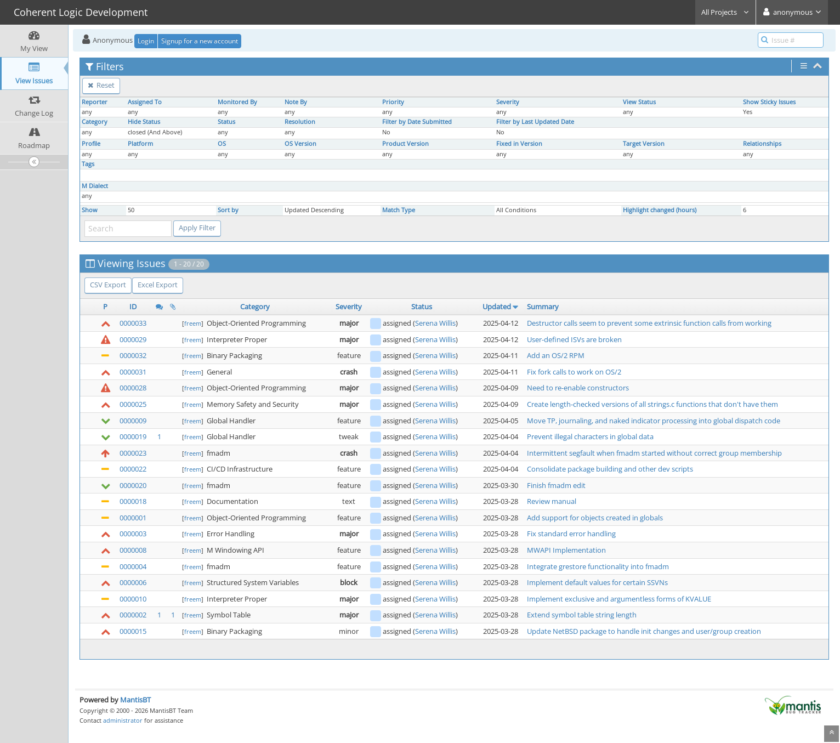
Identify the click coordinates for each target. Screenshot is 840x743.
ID (133, 306)
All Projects (725, 12)
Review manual (551, 501)
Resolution (300, 122)
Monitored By (237, 102)
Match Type (398, 210)
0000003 (133, 533)
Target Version (644, 144)
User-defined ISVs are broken (574, 339)
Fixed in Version (519, 144)
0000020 (133, 485)
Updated (497, 306)
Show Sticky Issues (769, 102)
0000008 (133, 550)
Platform (140, 144)
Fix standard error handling (571, 533)
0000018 (133, 501)
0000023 (133, 453)
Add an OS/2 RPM (555, 355)
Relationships (762, 144)
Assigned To (145, 102)
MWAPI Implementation (566, 550)
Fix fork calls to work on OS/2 (574, 372)
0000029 (133, 339)
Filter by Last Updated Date (535, 122)
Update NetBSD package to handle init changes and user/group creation (644, 631)
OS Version (300, 144)
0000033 (133, 323)
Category (94, 122)
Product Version (405, 144)
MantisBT (135, 700)
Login (146, 41)
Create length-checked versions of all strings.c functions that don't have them (652, 404)
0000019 (133, 436)
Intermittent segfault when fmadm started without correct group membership (654, 453)
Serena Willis (435, 323)
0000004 (133, 566)
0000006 (133, 582)
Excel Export (158, 285)
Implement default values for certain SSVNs (597, 582)
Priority (393, 102)
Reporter (94, 102)
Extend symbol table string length (582, 615)
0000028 (133, 388)
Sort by (228, 210)
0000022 (133, 469)
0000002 (133, 615)
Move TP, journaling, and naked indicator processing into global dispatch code (653, 421)
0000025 (133, 404)
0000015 (133, 631)
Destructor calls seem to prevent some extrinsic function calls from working (649, 323)
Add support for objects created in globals (595, 518)
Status (226, 122)
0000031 (133, 372)
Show (90, 210)
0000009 (133, 421)
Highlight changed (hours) (659, 210)
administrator (123, 720)
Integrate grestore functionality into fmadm (598, 566)
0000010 (133, 599)
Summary (543, 306)
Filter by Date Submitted (417, 122)
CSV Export (108, 285)
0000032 (133, 355)
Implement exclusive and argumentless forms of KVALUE (619, 599)
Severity (507, 102)
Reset (101, 85)
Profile (91, 144)
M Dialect (95, 186)
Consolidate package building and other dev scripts (610, 469)
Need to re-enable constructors (578, 388)
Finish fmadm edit (556, 485)
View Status (639, 102)
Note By (296, 102)
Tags (88, 164)
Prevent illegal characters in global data (590, 436)
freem (192, 323)
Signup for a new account (199, 41)
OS (222, 144)
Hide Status (144, 122)
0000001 (133, 518)
